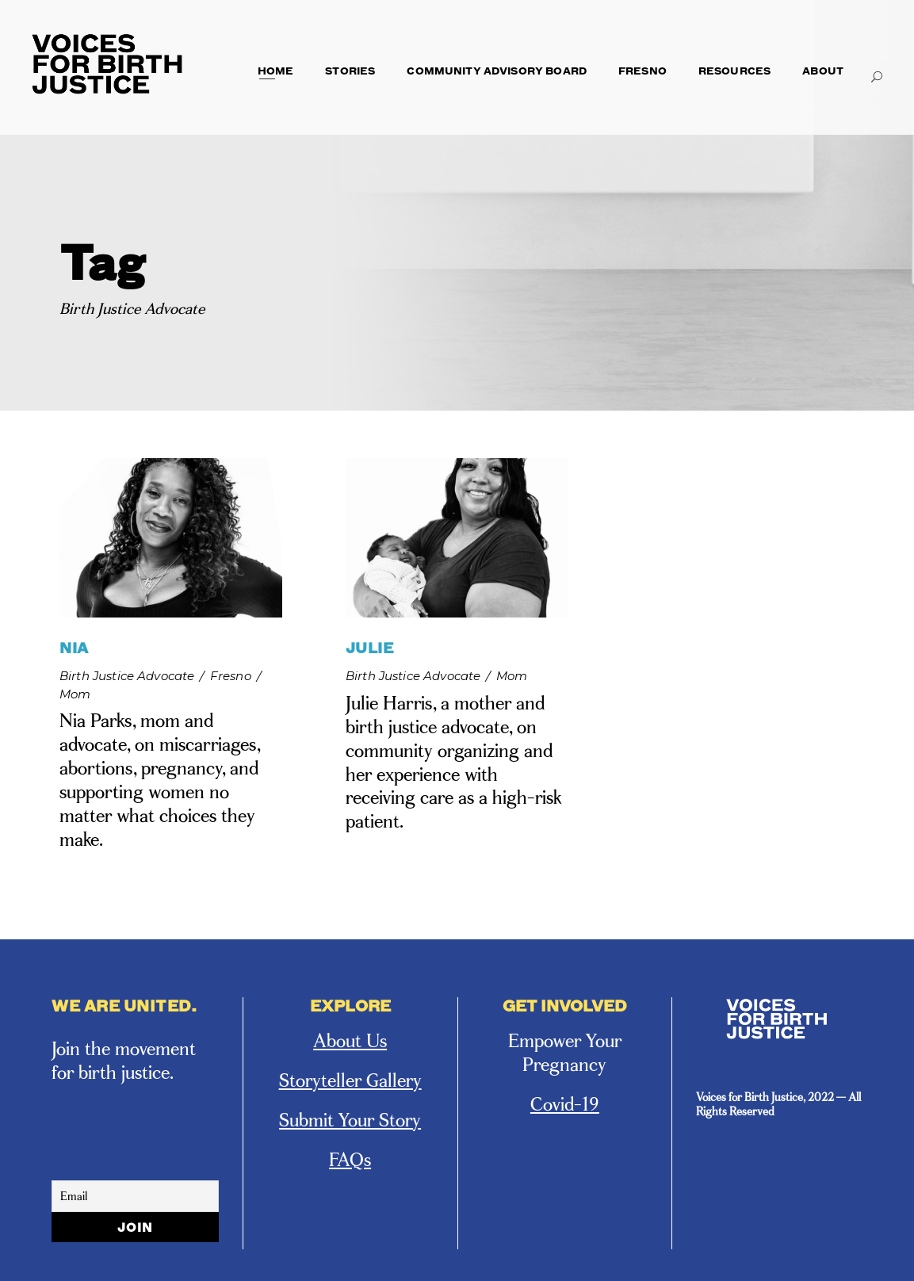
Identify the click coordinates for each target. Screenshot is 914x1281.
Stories (350, 70)
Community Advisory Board (497, 70)
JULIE (370, 647)
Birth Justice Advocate (126, 675)
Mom (74, 694)
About (822, 70)
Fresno (642, 70)
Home (276, 70)
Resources (734, 70)
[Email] (135, 1196)
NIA (74, 647)
